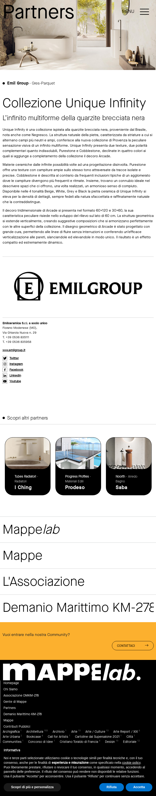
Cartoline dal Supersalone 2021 (97, 737)
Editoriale (129, 742)
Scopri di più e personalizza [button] (32, 787)
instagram (16, 364)
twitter (14, 358)
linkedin (15, 375)
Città (129, 737)
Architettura (34, 731)
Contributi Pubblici (16, 726)
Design (110, 742)
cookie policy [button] (131, 762)
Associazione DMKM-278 (21, 695)
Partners (9, 708)
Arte (74, 731)
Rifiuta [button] (112, 787)
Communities (12, 742)
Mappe (8, 720)
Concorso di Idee (40, 742)
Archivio (58, 731)
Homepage (11, 683)
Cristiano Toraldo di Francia (79, 742)
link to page (28, 466)
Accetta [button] (139, 787)
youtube (15, 381)
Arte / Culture (95, 731)
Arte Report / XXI (125, 731)
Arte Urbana (11, 737)
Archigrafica (11, 731)
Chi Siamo (10, 689)
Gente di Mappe (15, 702)
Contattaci (133, 645)
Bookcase (34, 737)
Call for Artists (58, 737)
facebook (16, 370)
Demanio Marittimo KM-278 (22, 714)
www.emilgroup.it (14, 350)
